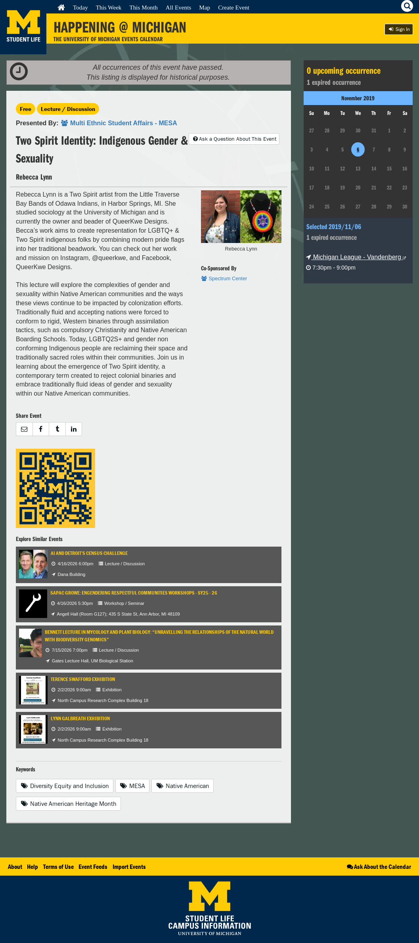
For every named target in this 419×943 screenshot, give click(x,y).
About (15, 866)
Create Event (233, 7)
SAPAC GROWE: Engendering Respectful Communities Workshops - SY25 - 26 (133, 592)
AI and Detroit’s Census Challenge (89, 553)
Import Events (129, 866)
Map (204, 7)
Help (32, 866)
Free (25, 109)
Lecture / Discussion (68, 109)
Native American (182, 786)
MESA (132, 786)
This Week (109, 7)
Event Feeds (92, 866)
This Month (143, 7)
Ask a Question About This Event (234, 138)
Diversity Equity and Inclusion (64, 786)
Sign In (399, 29)
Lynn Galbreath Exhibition (80, 718)
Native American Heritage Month (68, 803)
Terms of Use (58, 866)
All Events (178, 7)
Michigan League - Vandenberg (356, 257)
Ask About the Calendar (378, 866)
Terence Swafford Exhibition (83, 679)
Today (80, 7)
